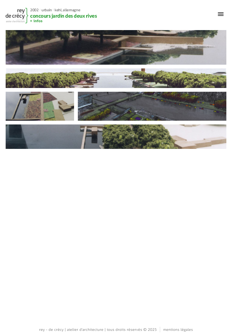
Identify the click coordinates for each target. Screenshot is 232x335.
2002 (34, 10)
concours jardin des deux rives (63, 15)
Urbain (46, 10)
